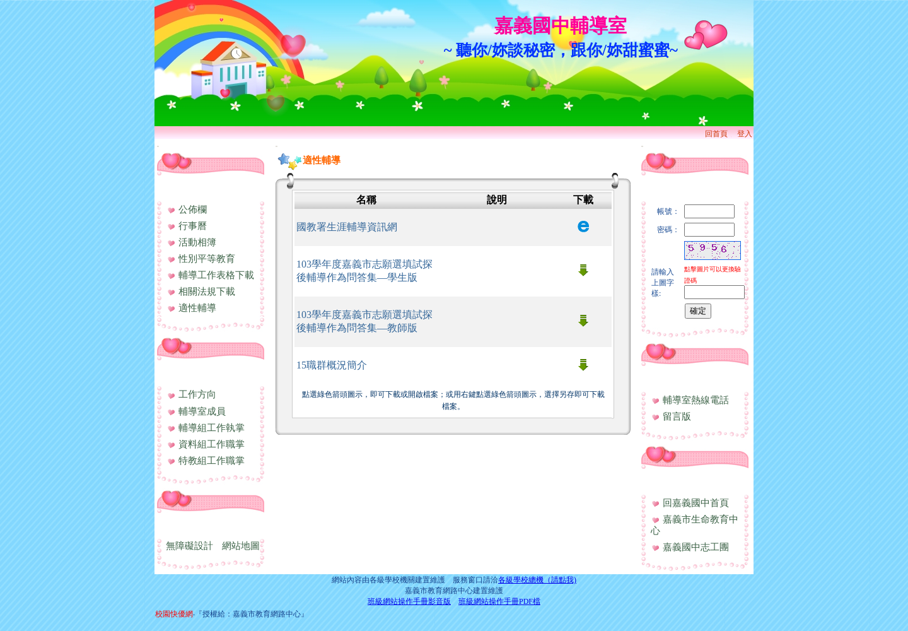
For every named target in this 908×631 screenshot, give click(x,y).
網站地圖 (241, 546)
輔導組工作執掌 (205, 428)
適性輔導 (191, 308)
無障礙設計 (189, 546)
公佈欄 (186, 209)
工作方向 (191, 394)
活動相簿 (191, 242)
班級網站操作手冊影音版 (409, 601)
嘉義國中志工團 (690, 547)
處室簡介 (183, 373)
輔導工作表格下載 (210, 275)
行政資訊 (183, 188)
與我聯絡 (668, 379)
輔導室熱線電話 (690, 400)
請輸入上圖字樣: (662, 283)
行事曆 (186, 226)
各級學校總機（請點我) (537, 579)
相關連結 (668, 481)
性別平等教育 (200, 259)
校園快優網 (174, 614)
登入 (744, 133)
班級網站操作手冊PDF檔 (499, 601)
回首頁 (716, 133)
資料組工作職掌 (205, 444)
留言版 (671, 416)
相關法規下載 (200, 291)
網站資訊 (183, 525)
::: (158, 146)
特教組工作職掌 (205, 461)
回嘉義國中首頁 (690, 503)
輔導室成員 (196, 411)
